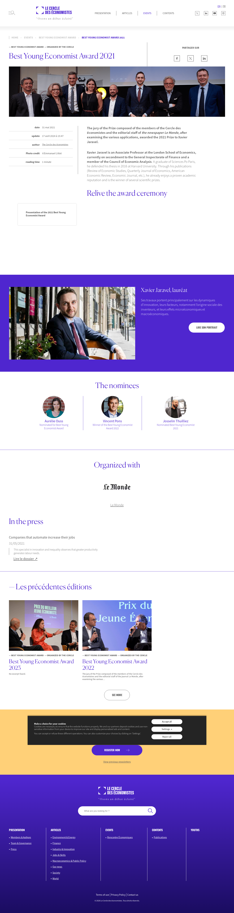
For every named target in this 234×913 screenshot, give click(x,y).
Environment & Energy (63, 837)
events (28, 37)
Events (147, 13)
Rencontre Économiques (120, 837)
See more (117, 695)
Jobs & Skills (59, 855)
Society (56, 872)
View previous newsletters (117, 761)
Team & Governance (21, 843)
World (55, 878)
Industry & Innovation (63, 849)
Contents (168, 13)
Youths (195, 830)
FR (224, 6)
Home (15, 37)
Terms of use (102, 894)
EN (219, 6)
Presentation (103, 13)
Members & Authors (21, 837)
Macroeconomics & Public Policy (69, 860)
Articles (127, 13)
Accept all (167, 721)
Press (14, 849)
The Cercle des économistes (55, 144)
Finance (56, 843)
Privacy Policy (118, 894)
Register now (112, 750)
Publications (160, 837)
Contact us (132, 894)
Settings (166, 729)
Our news (57, 866)
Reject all (166, 736)
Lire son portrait (206, 327)
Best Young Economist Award (57, 37)
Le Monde (117, 505)
